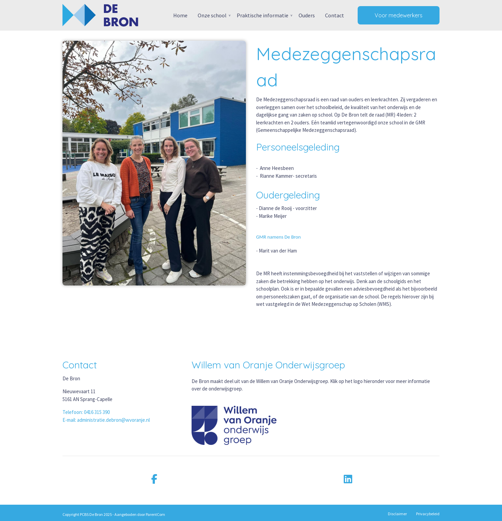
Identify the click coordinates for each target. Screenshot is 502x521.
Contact (334, 15)
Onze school (212, 15)
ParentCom (155, 514)
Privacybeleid (428, 513)
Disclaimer (397, 513)
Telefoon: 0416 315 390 (86, 412)
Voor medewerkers (399, 15)
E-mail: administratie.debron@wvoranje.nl (106, 420)
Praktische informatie (262, 15)
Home (180, 15)
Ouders (307, 15)
